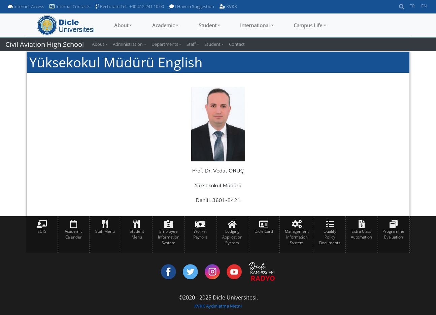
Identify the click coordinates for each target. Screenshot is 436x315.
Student (207, 25)
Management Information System (297, 237)
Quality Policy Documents (329, 237)
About (121, 25)
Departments (165, 44)
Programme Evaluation (393, 234)
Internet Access (26, 6)
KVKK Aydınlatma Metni (218, 306)
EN (424, 6)
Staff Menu (105, 231)
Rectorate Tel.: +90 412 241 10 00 (130, 6)
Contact (237, 44)
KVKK (228, 6)
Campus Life (308, 25)
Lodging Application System (232, 237)
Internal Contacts (69, 6)
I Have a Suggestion (191, 6)
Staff (191, 44)
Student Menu (137, 234)
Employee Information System (168, 237)
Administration (128, 44)
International (255, 25)
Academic (163, 25)
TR (412, 6)
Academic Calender (73, 234)
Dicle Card (264, 231)
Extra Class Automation (361, 234)
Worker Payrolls (200, 234)
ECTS (41, 231)
